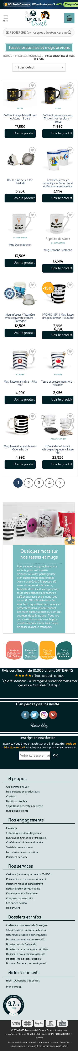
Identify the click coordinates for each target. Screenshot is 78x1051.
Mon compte (13, 986)
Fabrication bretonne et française (26, 837)
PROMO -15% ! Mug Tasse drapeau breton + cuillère (58, 316)
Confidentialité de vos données (24, 842)
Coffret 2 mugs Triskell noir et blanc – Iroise (20, 117)
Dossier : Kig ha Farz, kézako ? (23, 958)
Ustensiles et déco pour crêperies (26, 934)
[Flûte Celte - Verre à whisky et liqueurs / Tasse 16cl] (58, 425)
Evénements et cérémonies (22, 893)
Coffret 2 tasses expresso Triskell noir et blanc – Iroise (58, 118)
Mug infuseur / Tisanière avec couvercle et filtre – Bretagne (20, 317)
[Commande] (39, 67)
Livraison (11, 828)
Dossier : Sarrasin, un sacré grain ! (26, 963)
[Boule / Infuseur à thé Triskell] (20, 158)
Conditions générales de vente (24, 805)
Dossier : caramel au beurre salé (25, 939)
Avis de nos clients (17, 810)
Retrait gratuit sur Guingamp (23, 888)
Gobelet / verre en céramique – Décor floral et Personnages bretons (58, 183)
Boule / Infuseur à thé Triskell (20, 181)
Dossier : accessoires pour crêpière (27, 949)
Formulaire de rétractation (22, 852)
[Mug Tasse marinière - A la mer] (20, 360)
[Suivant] (60, 483)
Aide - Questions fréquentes (23, 980)
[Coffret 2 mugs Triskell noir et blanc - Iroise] (20, 94)
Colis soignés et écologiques (23, 833)
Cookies (11, 796)
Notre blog (39, 725)
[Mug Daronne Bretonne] (58, 223)
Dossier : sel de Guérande (21, 944)
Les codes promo (16, 902)
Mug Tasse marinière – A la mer (20, 383)
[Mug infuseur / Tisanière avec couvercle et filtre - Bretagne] (20, 293)
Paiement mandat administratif (24, 883)
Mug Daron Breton (20, 244)
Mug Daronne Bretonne (58, 249)
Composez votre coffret (20, 898)
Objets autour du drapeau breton (26, 930)
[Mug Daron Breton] (20, 223)
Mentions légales (16, 801)
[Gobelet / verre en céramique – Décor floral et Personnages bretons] (58, 158)
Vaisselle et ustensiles (28, 55)
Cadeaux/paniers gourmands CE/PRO (28, 874)
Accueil (7, 55)
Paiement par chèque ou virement (26, 878)
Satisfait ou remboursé (19, 847)
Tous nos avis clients (49, 675)
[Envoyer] (70, 32)
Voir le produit (24, 133)
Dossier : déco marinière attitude (25, 953)
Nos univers (13, 907)
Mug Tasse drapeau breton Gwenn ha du (20, 448)
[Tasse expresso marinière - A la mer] (58, 360)
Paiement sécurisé (17, 856)
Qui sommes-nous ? (18, 786)
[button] (6, 18)
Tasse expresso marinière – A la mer (57, 383)
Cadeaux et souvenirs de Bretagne (26, 925)
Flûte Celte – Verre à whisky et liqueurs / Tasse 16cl (58, 449)
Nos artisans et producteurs (23, 791)
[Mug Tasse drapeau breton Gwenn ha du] (20, 425)
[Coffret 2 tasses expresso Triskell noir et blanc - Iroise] (58, 94)
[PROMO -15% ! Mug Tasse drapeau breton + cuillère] (58, 293)
